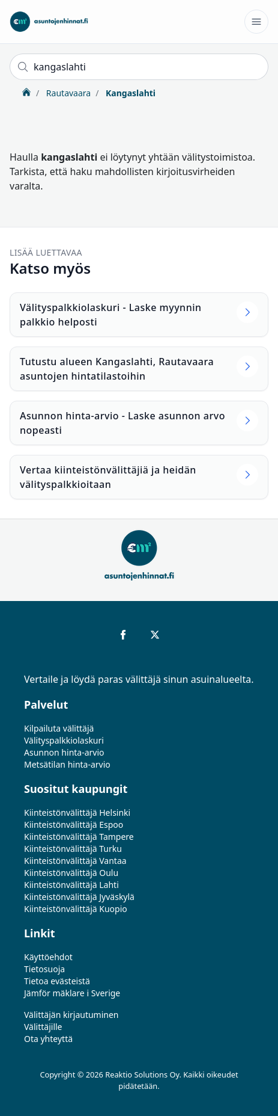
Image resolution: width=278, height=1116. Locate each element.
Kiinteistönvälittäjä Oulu (71, 872)
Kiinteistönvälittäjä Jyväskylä (79, 896)
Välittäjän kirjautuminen (71, 1014)
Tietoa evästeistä (57, 981)
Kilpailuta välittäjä (59, 728)
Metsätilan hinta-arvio (67, 764)
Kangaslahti (129, 93)
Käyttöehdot (48, 957)
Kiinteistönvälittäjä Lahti (71, 884)
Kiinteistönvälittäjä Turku (73, 848)
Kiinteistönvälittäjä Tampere (79, 836)
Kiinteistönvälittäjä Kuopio (75, 908)
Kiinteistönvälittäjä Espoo (73, 824)
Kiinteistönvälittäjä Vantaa (75, 860)
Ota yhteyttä (48, 1038)
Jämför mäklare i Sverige (72, 993)
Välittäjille (43, 1026)
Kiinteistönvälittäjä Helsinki (77, 812)
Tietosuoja (44, 969)
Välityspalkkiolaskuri (64, 740)
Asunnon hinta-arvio (64, 752)
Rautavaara (67, 93)
